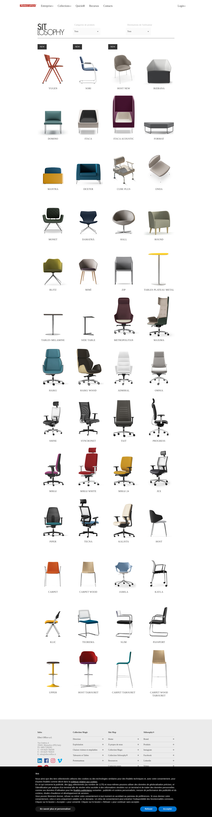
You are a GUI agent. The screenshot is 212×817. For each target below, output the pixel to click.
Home (110, 739)
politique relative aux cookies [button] (84, 782)
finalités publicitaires (83, 790)
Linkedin (147, 761)
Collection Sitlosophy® (118, 755)
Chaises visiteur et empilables (85, 750)
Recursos (94, 5)
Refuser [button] (149, 809)
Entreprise (47, 5)
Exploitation (78, 744)
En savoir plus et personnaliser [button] (55, 809)
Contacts (108, 5)
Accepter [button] (167, 809)
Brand (146, 739)
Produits (147, 744)
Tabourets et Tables (81, 755)
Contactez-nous (114, 766)
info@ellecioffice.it (48, 754)
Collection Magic (115, 750)
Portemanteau (78, 761)
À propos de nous (115, 744)
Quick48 (80, 5)
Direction (77, 739)
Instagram (148, 750)
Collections (64, 5)
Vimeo (146, 766)
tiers (70, 784)
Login (182, 5)
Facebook (147, 755)
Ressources (112, 761)
